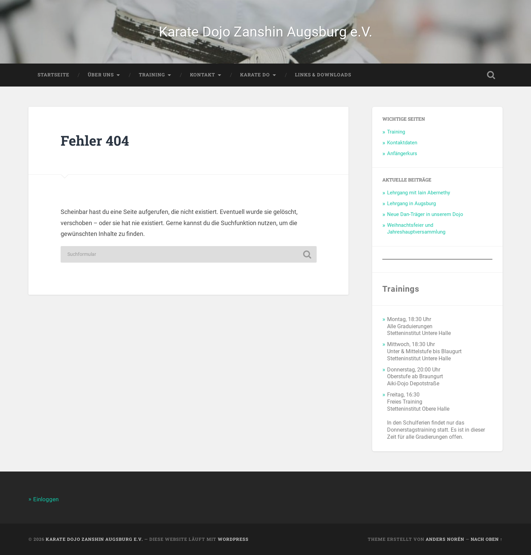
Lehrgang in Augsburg (411, 203)
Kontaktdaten (402, 143)
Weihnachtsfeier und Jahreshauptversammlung (416, 228)
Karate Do (255, 75)
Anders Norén (445, 539)
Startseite (53, 75)
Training (152, 75)
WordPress (233, 539)
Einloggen (46, 499)
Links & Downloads (323, 75)
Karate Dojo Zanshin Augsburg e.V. (266, 32)
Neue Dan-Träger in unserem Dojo (425, 214)
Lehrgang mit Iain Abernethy (418, 193)
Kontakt (202, 75)
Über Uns (101, 75)
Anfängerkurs (402, 153)
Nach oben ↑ (487, 539)
